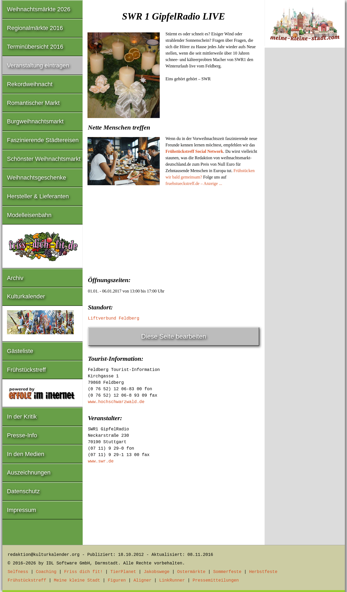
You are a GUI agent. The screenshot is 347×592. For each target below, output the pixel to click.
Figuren (117, 580)
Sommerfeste (227, 572)
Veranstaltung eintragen (38, 65)
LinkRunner (172, 580)
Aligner (142, 580)
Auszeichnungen (29, 472)
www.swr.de (101, 461)
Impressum (21, 510)
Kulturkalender (26, 296)
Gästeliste (20, 351)
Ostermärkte (191, 572)
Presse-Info (22, 435)
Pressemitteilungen (216, 580)
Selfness (18, 572)
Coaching (46, 572)
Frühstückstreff (26, 369)
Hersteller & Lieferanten (38, 196)
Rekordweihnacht (29, 84)
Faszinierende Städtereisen (43, 140)
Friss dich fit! (83, 572)
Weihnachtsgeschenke (36, 177)
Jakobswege (156, 572)
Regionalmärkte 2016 (35, 28)
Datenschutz (23, 491)
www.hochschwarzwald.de (116, 402)
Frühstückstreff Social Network (194, 151)
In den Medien (25, 454)
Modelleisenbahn (29, 215)
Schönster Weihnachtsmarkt (44, 158)
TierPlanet (123, 572)
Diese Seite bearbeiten (173, 336)
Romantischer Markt (33, 103)
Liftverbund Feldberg (113, 318)
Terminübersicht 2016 (35, 46)
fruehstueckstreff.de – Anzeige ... (194, 183)
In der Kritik (22, 416)
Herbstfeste (263, 572)
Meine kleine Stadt (77, 580)
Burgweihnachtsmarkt (35, 121)
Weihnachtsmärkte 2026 (38, 9)
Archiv (15, 278)
